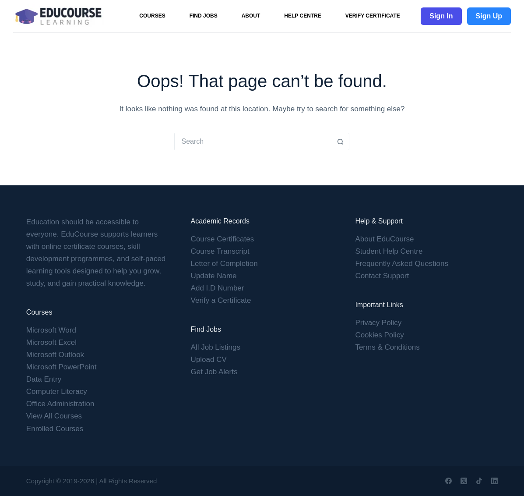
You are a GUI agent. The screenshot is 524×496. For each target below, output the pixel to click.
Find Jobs (204, 16)
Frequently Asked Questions (401, 263)
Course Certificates (222, 239)
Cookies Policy (379, 335)
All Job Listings (215, 347)
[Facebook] (448, 481)
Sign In (441, 16)
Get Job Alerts (214, 372)
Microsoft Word (51, 330)
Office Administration (60, 404)
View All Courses (54, 416)
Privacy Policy (378, 323)
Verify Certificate (372, 16)
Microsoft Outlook (55, 355)
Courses (152, 16)
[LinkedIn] (494, 481)
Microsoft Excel (51, 342)
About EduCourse (384, 239)
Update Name (214, 276)
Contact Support (382, 276)
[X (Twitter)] (464, 481)
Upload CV (209, 359)
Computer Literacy (56, 391)
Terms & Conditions (387, 347)
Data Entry (43, 379)
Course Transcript (220, 251)
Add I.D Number (217, 288)
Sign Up (489, 16)
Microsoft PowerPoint (61, 367)
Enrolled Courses (54, 429)
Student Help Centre (388, 251)
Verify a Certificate (221, 300)
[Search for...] (253, 141)
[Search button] (340, 141)
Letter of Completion (224, 263)
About (251, 16)
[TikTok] (479, 481)
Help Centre (302, 16)
